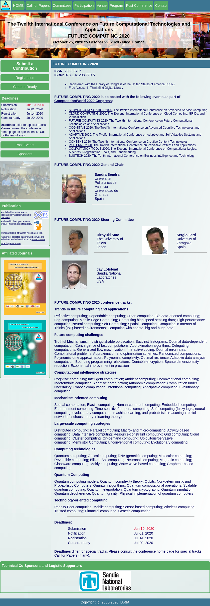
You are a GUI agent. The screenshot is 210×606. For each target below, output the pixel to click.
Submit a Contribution (25, 66)
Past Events (25, 145)
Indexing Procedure (11, 243)
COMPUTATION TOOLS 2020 (89, 148)
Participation (84, 6)
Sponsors (25, 154)
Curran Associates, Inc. (31, 233)
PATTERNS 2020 (80, 145)
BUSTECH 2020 (80, 155)
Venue (102, 6)
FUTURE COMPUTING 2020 (88, 120)
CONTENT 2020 (80, 141)
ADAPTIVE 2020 (80, 134)
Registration (25, 78)
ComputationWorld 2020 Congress (83, 101)
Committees (62, 6)
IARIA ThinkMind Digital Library (16, 224)
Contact (161, 6)
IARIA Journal (38, 239)
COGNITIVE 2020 (81, 127)
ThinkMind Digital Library (106, 88)
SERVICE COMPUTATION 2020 (90, 110)
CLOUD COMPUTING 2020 (87, 113)
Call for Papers (38, 6)
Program (116, 6)
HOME (18, 6)
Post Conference (139, 6)
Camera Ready (25, 87)
